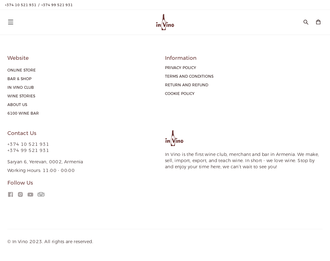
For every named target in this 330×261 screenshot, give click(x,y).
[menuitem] (21, 70)
